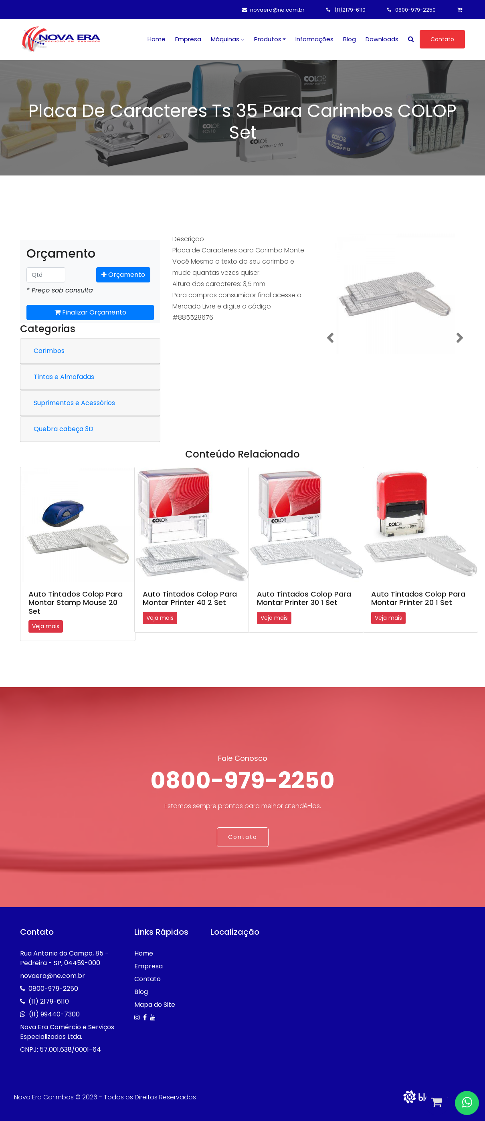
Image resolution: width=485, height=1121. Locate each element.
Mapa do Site (154, 1004)
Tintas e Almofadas (64, 376)
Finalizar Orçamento (90, 312)
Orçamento (123, 274)
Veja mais (45, 626)
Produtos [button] (267, 39)
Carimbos (49, 350)
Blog (349, 39)
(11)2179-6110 (346, 10)
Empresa (188, 39)
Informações (314, 39)
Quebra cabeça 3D (63, 428)
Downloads (382, 39)
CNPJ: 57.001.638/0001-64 (60, 1049)
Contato (442, 39)
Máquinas (228, 39)
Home (157, 39)
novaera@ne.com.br (273, 10)
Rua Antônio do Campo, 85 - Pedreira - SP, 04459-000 (64, 957)
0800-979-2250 (411, 10)
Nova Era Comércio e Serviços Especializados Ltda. (67, 1031)
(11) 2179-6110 (48, 1001)
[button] (330, 338)
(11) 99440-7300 (54, 1013)
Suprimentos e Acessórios (74, 402)
